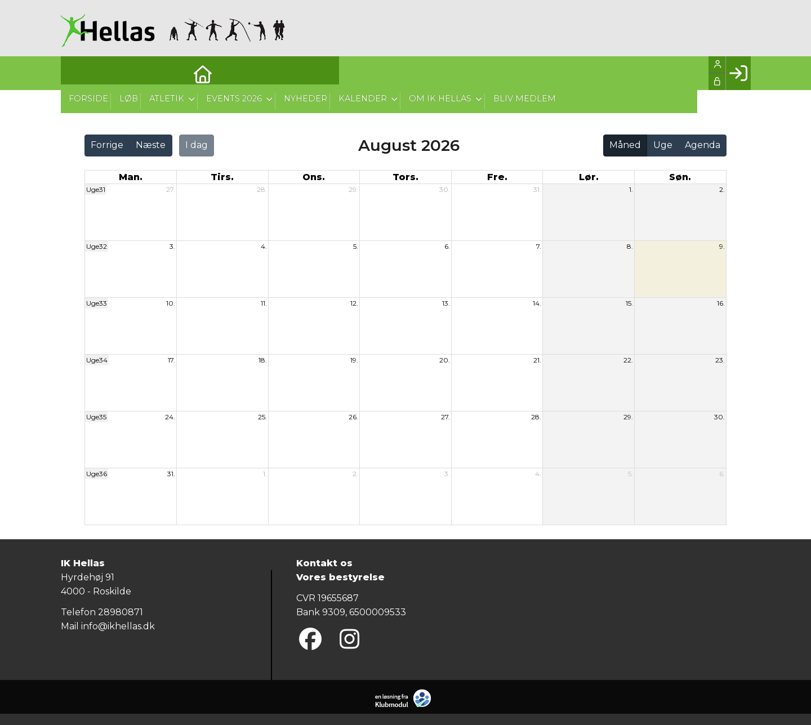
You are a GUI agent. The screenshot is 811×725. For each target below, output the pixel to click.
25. (262, 417)
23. (720, 360)
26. (353, 417)
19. (354, 360)
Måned (625, 145)
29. (353, 189)
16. (721, 303)
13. (446, 303)
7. (538, 246)
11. (264, 303)
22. (628, 360)
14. (537, 303)
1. (631, 189)
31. (537, 189)
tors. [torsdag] (405, 177)
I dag (196, 145)
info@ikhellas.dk (118, 626)
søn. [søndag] (680, 177)
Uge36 (96, 473)
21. (537, 360)
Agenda (702, 145)
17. (171, 360)
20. (444, 360)
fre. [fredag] (497, 177)
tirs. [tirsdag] (222, 177)
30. (444, 189)
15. (629, 303)
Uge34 (97, 360)
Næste (151, 145)
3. (172, 246)
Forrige (107, 145)
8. (630, 246)
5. (355, 246)
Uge (662, 145)
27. (170, 189)
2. (722, 189)
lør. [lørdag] (589, 177)
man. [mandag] (130, 177)
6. (447, 246)
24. (170, 417)
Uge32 (96, 246)
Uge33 (96, 303)
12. (354, 303)
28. (262, 189)
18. (263, 360)
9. (722, 246)
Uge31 (95, 189)
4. (264, 246)
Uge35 (96, 417)
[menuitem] (78, 73)
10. (170, 303)
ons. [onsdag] (313, 177)
